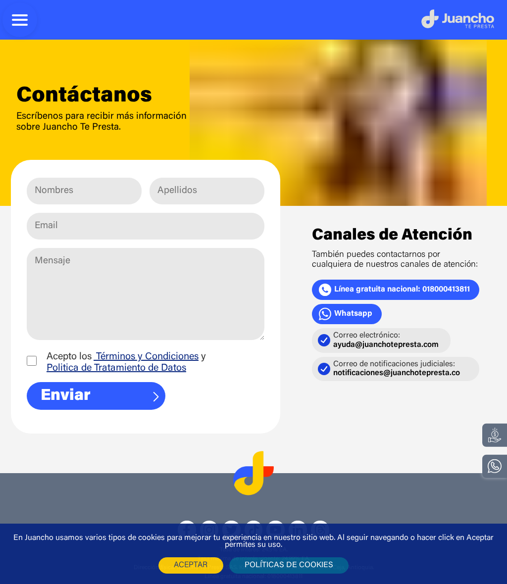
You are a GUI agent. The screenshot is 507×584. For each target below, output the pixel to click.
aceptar (190, 565)
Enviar (102, 396)
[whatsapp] (494, 466)
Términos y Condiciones (146, 357)
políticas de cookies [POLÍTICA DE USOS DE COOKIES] (289, 565)
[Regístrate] (494, 434)
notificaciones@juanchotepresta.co (396, 373)
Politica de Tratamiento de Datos (116, 368)
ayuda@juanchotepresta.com (386, 345)
